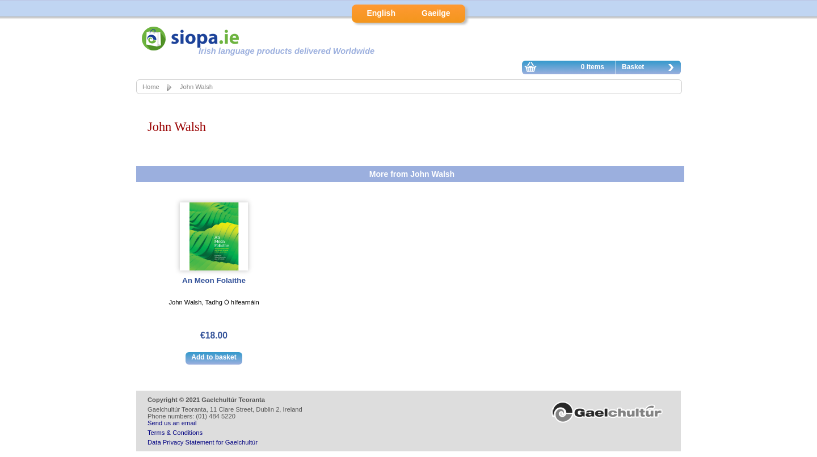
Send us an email (172, 423)
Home (150, 86)
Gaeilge (436, 13)
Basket (651, 68)
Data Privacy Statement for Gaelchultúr (203, 442)
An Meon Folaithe (214, 280)
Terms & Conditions (175, 432)
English (381, 13)
